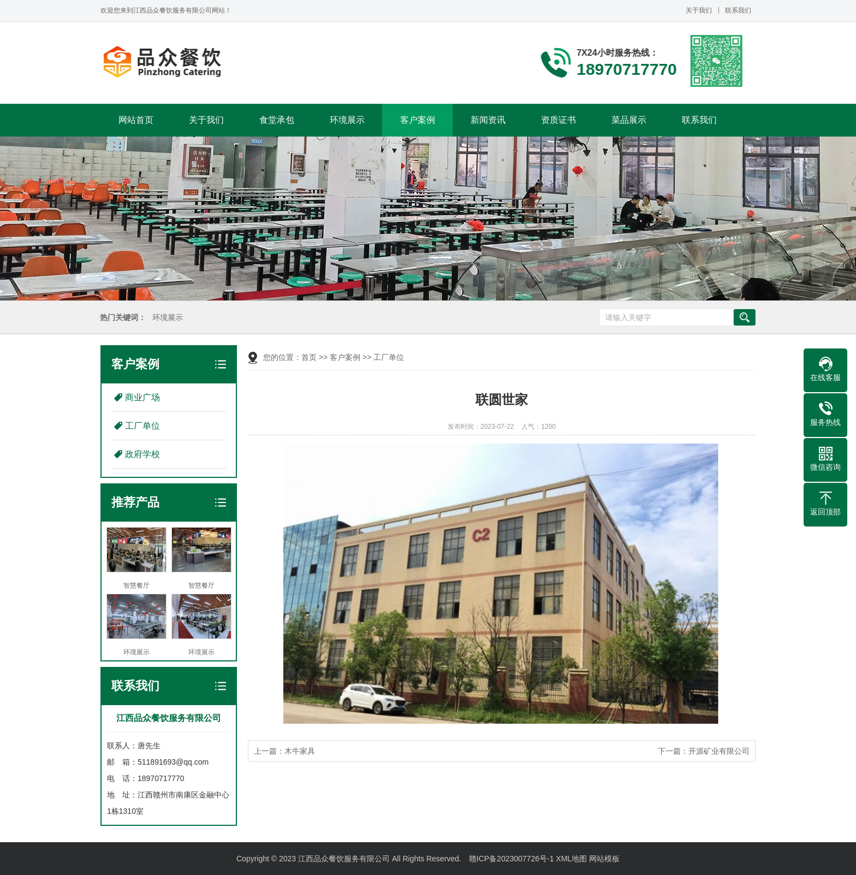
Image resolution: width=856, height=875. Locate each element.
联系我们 (738, 10)
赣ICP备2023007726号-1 (511, 858)
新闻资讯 (488, 120)
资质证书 (558, 120)
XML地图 (571, 858)
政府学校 (142, 454)
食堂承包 (276, 120)
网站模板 (604, 858)
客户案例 (417, 120)
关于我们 (699, 10)
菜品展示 (628, 120)
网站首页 (135, 120)
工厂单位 (142, 425)
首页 (309, 357)
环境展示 (347, 120)
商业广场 (142, 397)
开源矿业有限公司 (719, 751)
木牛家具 (299, 751)
